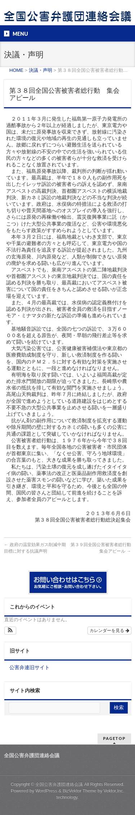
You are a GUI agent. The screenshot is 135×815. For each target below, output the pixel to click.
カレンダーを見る (109, 630)
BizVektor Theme (79, 790)
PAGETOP (114, 738)
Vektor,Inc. (114, 790)
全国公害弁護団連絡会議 (59, 784)
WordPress (46, 790)
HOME (16, 70)
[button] (10, 630)
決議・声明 (40, 70)
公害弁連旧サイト (29, 667)
